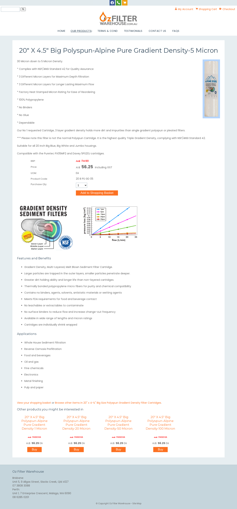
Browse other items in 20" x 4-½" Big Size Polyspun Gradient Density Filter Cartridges (108, 403)
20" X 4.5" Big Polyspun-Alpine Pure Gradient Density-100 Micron (160, 422)
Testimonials (133, 31)
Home (61, 31)
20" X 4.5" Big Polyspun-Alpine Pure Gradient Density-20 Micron (76, 422)
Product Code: (39, 178)
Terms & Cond (107, 31)
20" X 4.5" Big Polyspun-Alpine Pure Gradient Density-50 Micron (118, 422)
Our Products (81, 31)
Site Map (136, 503)
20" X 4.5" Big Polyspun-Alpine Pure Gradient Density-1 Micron (34, 422)
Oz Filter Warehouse (120, 503)
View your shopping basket (34, 403)
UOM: (34, 173)
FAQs (175, 31)
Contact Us (157, 31)
